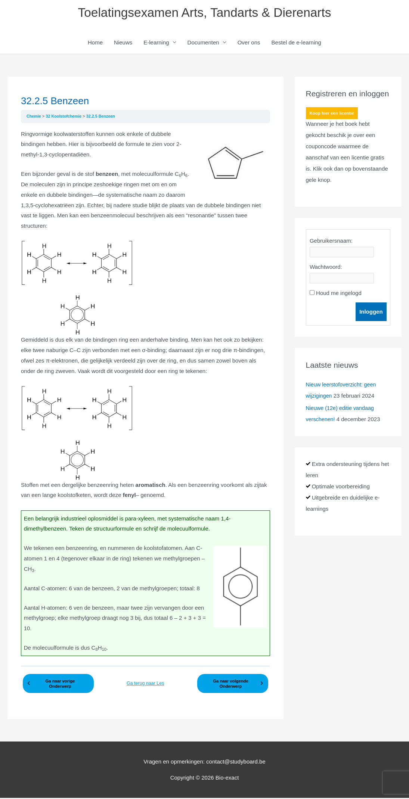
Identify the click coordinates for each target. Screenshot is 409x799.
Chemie (35, 117)
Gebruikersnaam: (331, 242)
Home (95, 43)
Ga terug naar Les (145, 682)
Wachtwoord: (326, 268)
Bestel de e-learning (296, 43)
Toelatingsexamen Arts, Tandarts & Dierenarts (204, 13)
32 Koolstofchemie (65, 117)
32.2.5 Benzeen (104, 117)
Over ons (249, 43)
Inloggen (371, 313)
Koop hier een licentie (333, 114)
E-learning (156, 43)
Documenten (203, 43)
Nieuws (123, 43)
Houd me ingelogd (339, 294)
